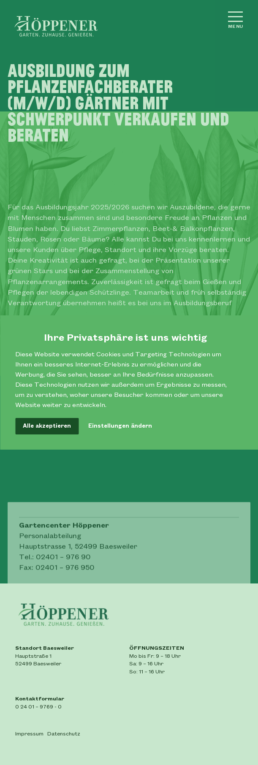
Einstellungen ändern (120, 426)
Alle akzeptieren (47, 426)
